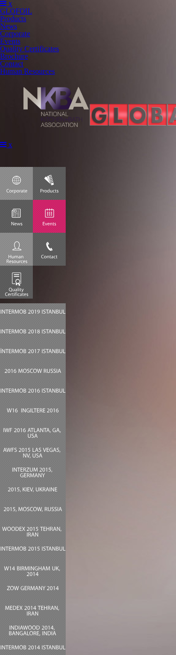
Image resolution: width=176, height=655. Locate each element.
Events (10, 41)
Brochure (14, 56)
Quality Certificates (29, 49)
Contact (11, 64)
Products (13, 19)
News (8, 26)
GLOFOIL (16, 11)
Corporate (15, 34)
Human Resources (27, 71)
